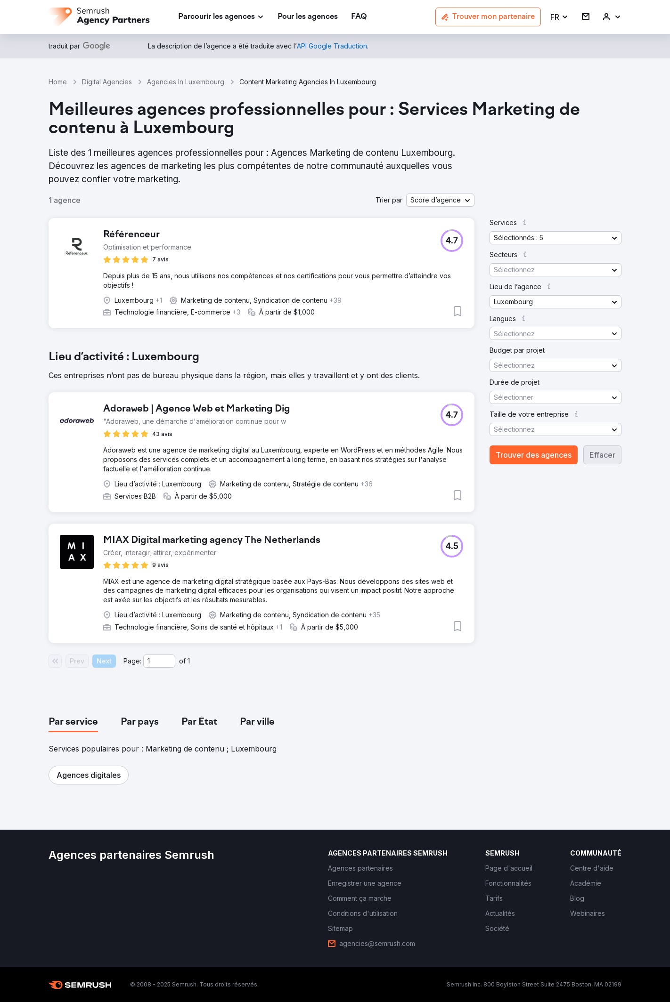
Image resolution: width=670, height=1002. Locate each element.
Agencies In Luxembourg (185, 82)
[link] (308, 17)
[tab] (73, 722)
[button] (559, 17)
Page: (132, 661)
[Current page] (159, 661)
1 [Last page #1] (189, 661)
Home (58, 82)
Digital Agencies (107, 82)
